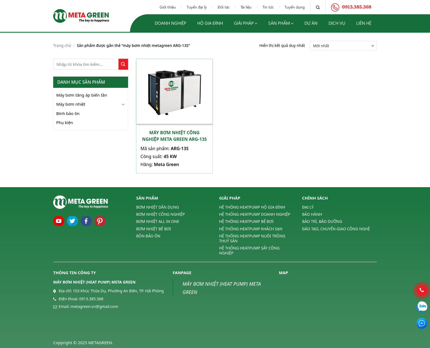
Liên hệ (363, 23)
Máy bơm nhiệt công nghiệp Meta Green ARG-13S (174, 136)
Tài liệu (246, 7)
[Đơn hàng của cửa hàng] (343, 45)
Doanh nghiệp (170, 23)
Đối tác (224, 7)
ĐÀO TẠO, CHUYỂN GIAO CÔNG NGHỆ (336, 228)
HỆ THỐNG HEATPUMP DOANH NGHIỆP (254, 214)
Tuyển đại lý (197, 7)
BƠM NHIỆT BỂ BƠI (153, 228)
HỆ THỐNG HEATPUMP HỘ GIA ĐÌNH (252, 207)
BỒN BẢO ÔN (148, 235)
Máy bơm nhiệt (70, 104)
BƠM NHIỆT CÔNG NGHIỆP (160, 214)
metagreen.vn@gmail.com (94, 306)
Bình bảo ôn (68, 113)
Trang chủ (62, 45)
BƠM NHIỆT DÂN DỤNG (157, 207)
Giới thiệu (168, 7)
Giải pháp (245, 23)
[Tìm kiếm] (317, 7)
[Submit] (123, 64)
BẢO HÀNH (312, 214)
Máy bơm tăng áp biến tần (81, 95)
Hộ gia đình (210, 23)
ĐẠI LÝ (308, 207)
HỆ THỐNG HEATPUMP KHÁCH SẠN (250, 228)
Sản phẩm (280, 23)
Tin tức (268, 7)
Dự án (311, 23)
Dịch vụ (337, 23)
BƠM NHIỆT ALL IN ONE (157, 221)
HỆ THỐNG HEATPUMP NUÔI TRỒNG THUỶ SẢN (252, 238)
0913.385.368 (91, 298)
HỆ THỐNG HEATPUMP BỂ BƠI (246, 221)
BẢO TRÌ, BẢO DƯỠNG (322, 221)
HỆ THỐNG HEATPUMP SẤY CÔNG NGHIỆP (249, 250)
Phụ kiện (64, 122)
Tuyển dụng (295, 7)
